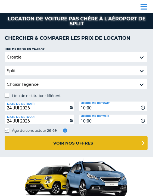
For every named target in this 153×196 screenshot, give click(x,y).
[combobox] (113, 106)
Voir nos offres (73, 143)
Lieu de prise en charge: (25, 49)
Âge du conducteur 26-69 (34, 130)
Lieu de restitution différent (36, 95)
